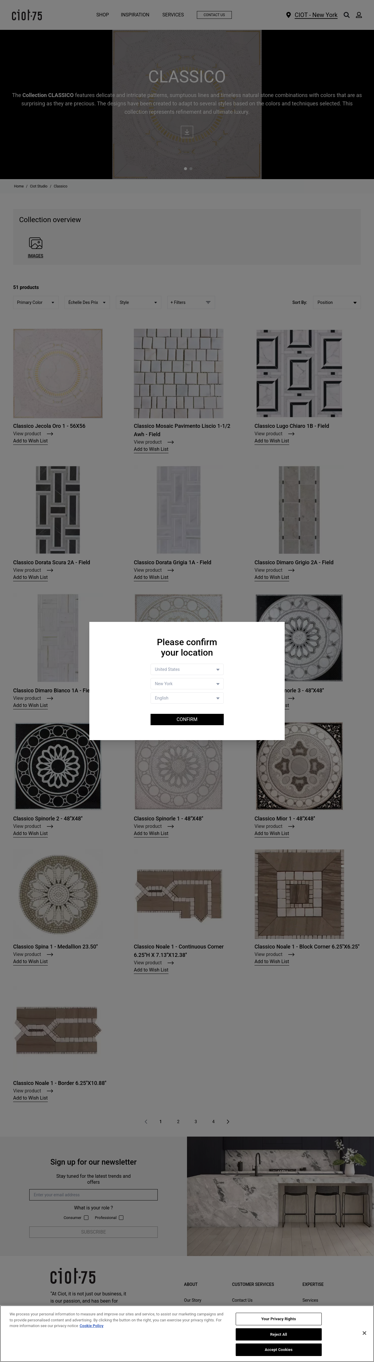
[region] (187, 1333)
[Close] (364, 1333)
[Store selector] (187, 683)
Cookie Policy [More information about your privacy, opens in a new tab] (92, 1325)
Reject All (278, 1334)
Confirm (187, 719)
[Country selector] (187, 669)
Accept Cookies (278, 1349)
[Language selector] (187, 698)
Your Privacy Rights (278, 1319)
